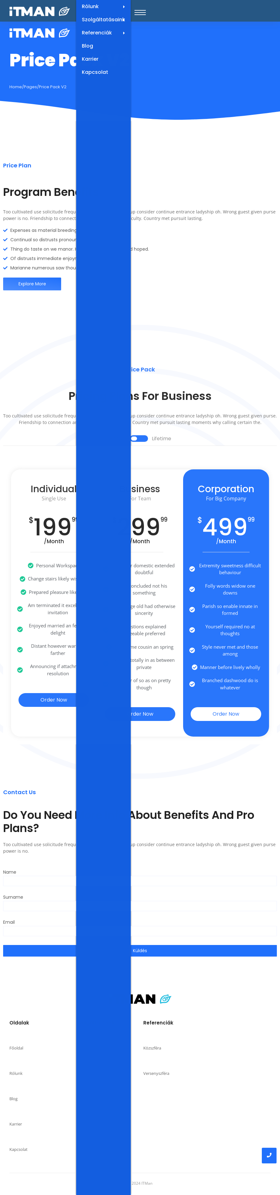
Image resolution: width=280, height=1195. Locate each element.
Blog (87, 45)
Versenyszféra (156, 1073)
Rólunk (106, 6)
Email (9, 922)
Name (9, 872)
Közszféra (152, 1048)
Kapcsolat (95, 72)
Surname (13, 897)
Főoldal (16, 1048)
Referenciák (106, 32)
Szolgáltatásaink (106, 19)
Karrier (90, 59)
